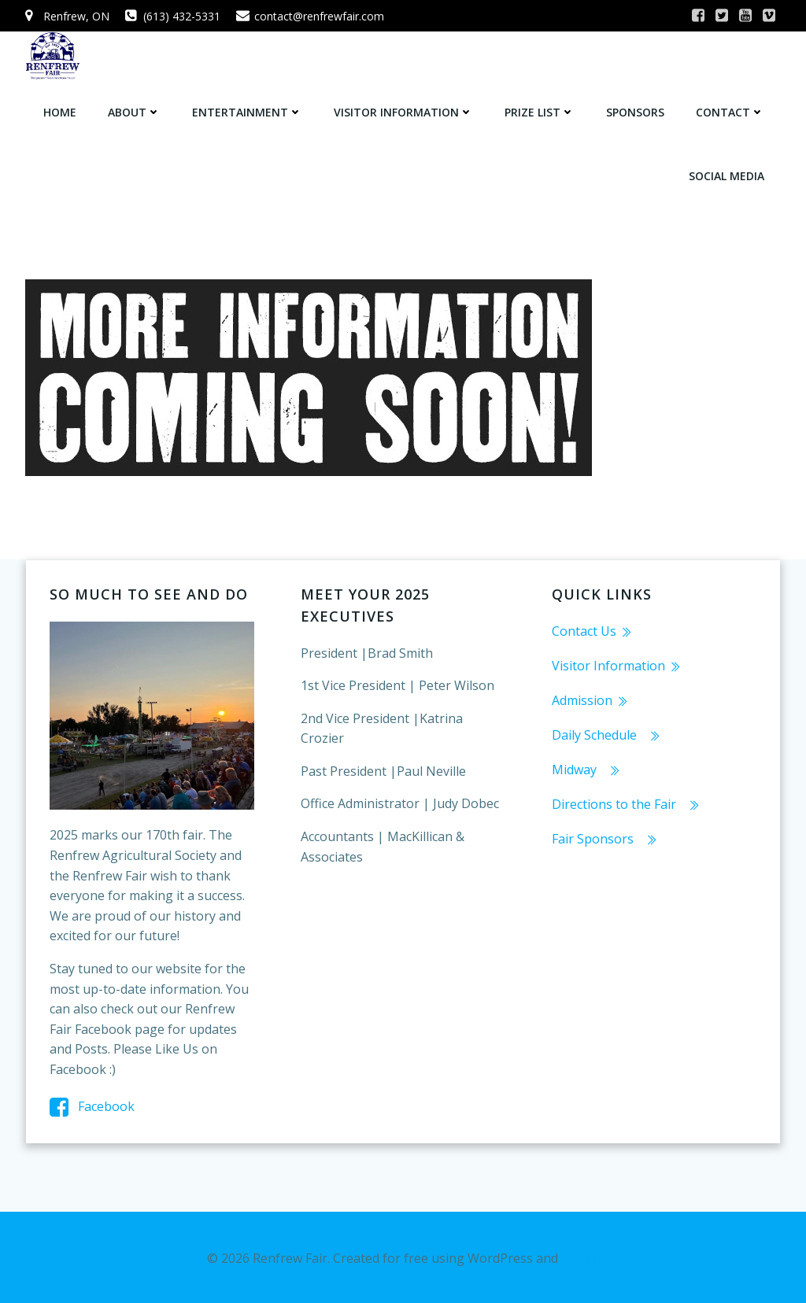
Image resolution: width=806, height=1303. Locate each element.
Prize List (540, 110)
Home (60, 110)
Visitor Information (404, 110)
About (135, 110)
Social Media (727, 174)
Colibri (580, 1256)
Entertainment (248, 110)
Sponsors (636, 110)
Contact (731, 110)
